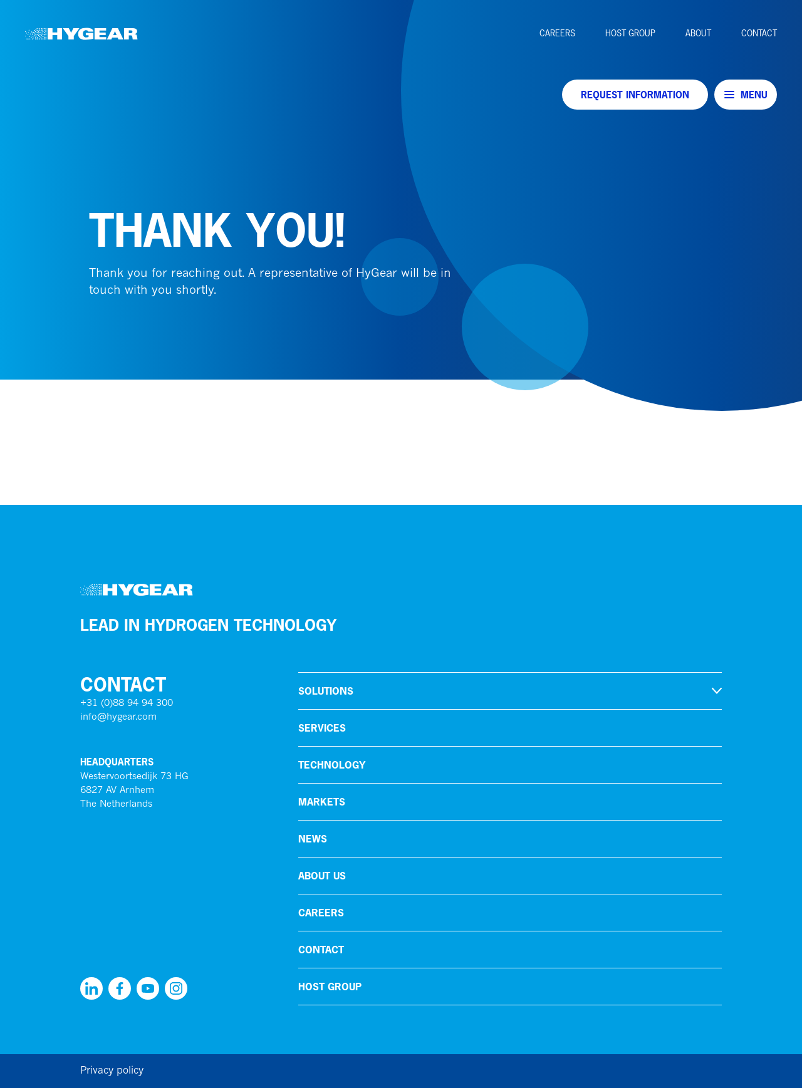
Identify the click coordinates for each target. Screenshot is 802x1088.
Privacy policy (111, 1071)
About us (322, 876)
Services (322, 728)
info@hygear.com (118, 717)
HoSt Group (630, 33)
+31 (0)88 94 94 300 (126, 703)
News (312, 839)
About (698, 33)
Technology (331, 765)
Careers (557, 33)
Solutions (325, 691)
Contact (759, 33)
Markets (321, 802)
